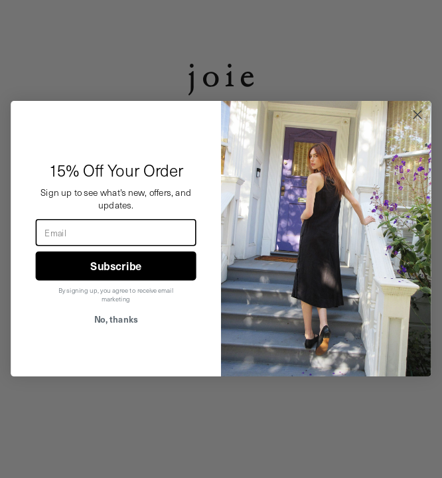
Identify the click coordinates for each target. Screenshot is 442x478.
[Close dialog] (417, 115)
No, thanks (116, 319)
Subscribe (115, 266)
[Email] (116, 232)
